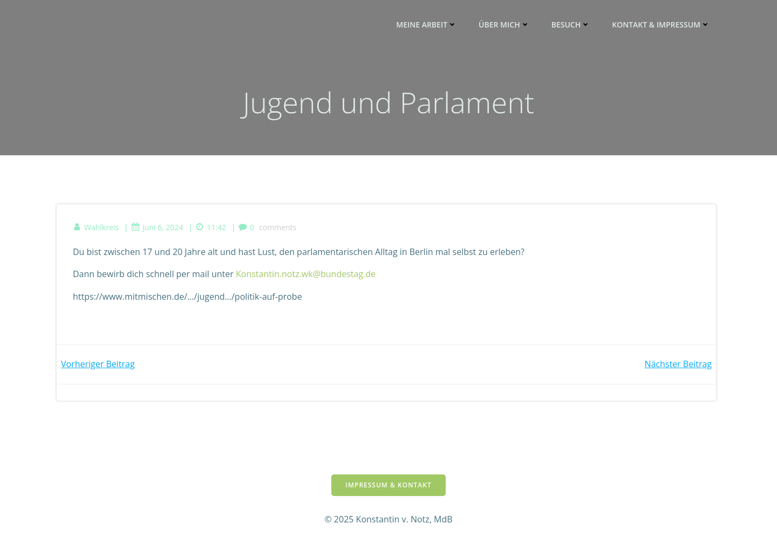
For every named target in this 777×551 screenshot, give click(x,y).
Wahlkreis (96, 227)
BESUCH (571, 24)
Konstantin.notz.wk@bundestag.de (306, 274)
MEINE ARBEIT (426, 24)
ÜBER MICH (504, 24)
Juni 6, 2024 (157, 227)
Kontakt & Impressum (661, 24)
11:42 (210, 227)
